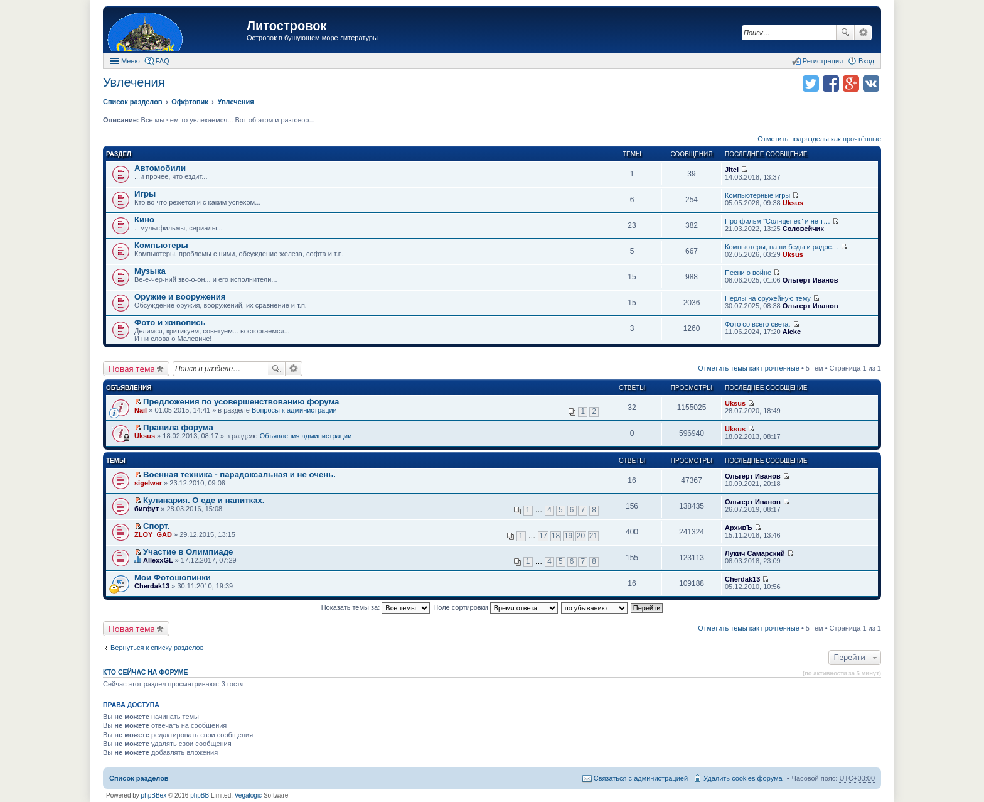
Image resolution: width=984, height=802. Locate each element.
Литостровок (286, 26)
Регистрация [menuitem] (823, 61)
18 (556, 535)
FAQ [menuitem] (162, 61)
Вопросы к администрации (294, 410)
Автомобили (160, 168)
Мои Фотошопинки (172, 577)
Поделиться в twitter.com (811, 83)
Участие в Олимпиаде (188, 551)
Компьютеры (161, 245)
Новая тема (132, 368)
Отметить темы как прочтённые (749, 368)
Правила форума (178, 427)
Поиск (845, 32)
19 (568, 535)
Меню (130, 61)
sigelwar (148, 483)
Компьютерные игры (757, 195)
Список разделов (139, 778)
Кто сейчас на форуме (145, 672)
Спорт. (156, 526)
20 (581, 535)
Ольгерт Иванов (810, 280)
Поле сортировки (495, 607)
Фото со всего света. (757, 324)
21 (593, 535)
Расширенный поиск (863, 32)
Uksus (793, 203)
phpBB (199, 795)
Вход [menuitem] (866, 61)
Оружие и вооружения (180, 296)
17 (543, 535)
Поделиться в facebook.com (831, 83)
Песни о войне (748, 272)
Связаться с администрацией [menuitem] (641, 778)
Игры (145, 193)
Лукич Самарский (755, 553)
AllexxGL (158, 560)
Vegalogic (248, 795)
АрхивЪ (738, 527)
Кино (144, 219)
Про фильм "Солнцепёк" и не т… (777, 221)
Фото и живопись (170, 322)
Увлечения (133, 82)
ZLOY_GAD (153, 534)
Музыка (150, 271)
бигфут (146, 508)
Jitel (732, 169)
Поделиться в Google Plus (851, 83)
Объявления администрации (306, 436)
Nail (140, 410)
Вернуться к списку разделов (156, 647)
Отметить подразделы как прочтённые (819, 139)
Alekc (792, 331)
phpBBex (154, 795)
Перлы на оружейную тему (768, 298)
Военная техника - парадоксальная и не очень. (239, 474)
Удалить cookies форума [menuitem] (743, 778)
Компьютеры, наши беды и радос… (781, 247)
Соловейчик (803, 228)
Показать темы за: (375, 607)
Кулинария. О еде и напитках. (203, 500)
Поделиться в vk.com (871, 83)
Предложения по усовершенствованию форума (241, 401)
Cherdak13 (151, 586)
